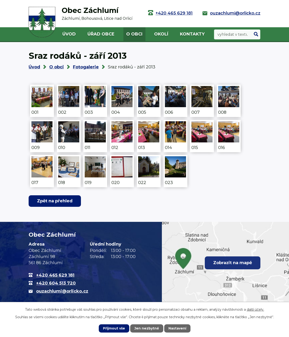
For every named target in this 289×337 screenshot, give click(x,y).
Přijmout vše (114, 328)
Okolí (161, 34)
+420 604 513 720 (56, 283)
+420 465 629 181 (174, 13)
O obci (134, 34)
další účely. (255, 309)
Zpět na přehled (54, 201)
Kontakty (192, 34)
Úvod (69, 34)
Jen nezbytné (146, 328)
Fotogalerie (86, 67)
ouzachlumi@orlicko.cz (235, 13)
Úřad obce (100, 34)
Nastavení (177, 328)
